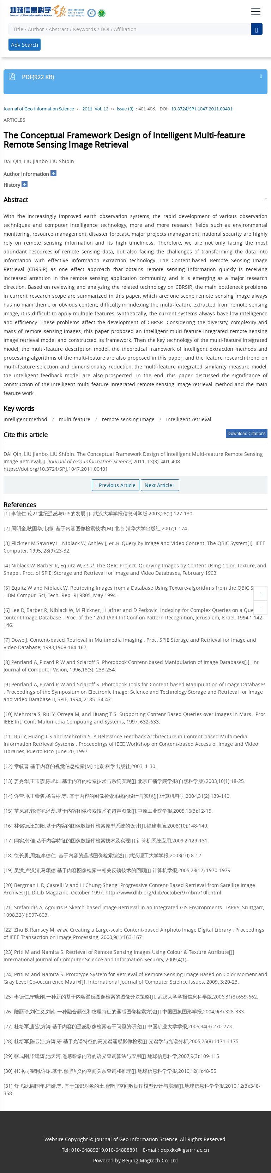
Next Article (160, 485)
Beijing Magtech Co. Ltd (150, 1160)
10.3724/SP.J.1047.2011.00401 (202, 109)
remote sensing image (128, 419)
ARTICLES (14, 119)
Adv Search (24, 44)
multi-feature (74, 419)
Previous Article (116, 485)
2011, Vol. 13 (95, 109)
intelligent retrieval (188, 419)
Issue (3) (125, 109)
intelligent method (25, 419)
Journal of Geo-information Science (39, 109)
